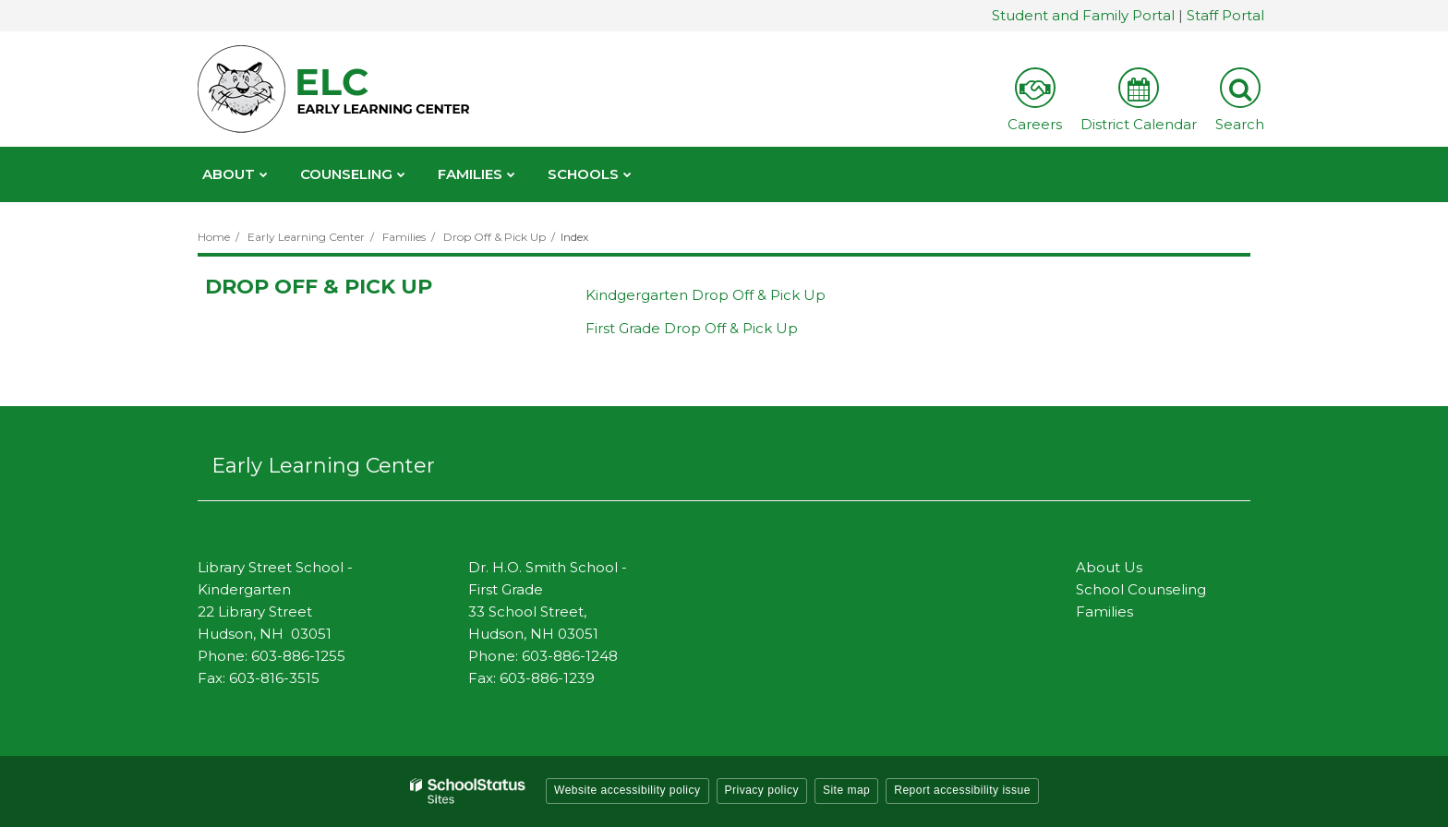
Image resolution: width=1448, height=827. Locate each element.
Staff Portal (1225, 15)
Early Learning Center (306, 237)
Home (214, 237)
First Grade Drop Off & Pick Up (691, 328)
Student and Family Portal (1083, 15)
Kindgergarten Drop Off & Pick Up (705, 295)
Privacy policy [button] (762, 790)
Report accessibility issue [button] (962, 790)
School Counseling (1141, 589)
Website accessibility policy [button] (627, 790)
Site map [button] (846, 790)
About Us (1109, 567)
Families (404, 237)
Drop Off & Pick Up (494, 237)
